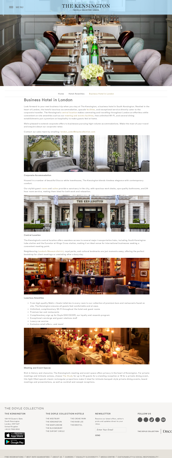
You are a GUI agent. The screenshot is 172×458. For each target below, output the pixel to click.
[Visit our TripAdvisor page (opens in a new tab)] (163, 419)
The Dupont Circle (55, 431)
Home (61, 93)
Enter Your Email (105, 429)
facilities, (91, 109)
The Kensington (86, 7)
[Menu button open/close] (11, 7)
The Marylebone (54, 425)
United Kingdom (11, 426)
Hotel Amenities (77, 93)
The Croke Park (78, 418)
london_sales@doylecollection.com (78, 131)
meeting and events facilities (79, 115)
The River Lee (76, 421)
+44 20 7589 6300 (12, 429)
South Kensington (12, 421)
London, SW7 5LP (12, 424)
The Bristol (76, 425)
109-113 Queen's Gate (14, 418)
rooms (44, 188)
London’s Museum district (51, 251)
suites (55, 188)
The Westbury (53, 418)
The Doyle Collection (24, 408)
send (97, 435)
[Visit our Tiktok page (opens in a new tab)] (151, 419)
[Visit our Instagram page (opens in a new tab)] (146, 419)
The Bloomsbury (54, 428)
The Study (68, 376)
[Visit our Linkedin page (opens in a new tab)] (157, 419)
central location (69, 112)
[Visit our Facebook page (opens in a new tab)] (140, 419)
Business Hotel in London (101, 93)
